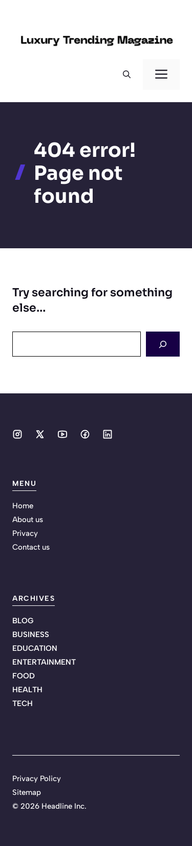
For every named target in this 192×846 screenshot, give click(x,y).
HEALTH (27, 689)
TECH (22, 703)
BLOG (22, 620)
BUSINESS (30, 634)
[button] (127, 74)
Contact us (31, 547)
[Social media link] (17, 434)
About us (27, 519)
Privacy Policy (36, 778)
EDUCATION (34, 648)
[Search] (163, 344)
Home (22, 505)
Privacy (25, 533)
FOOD (23, 675)
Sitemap (26, 792)
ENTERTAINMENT (44, 662)
